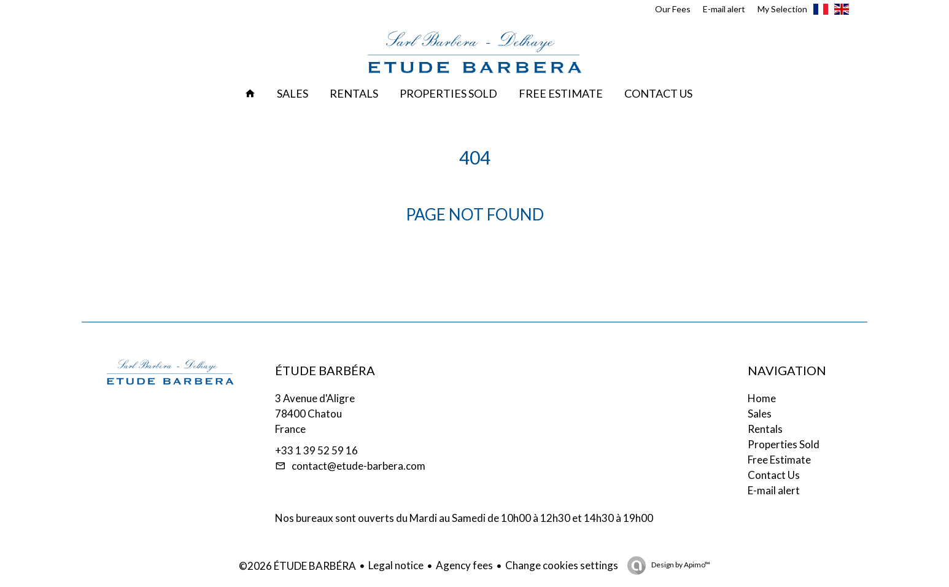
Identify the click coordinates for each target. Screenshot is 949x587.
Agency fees (464, 565)
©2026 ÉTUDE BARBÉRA (297, 565)
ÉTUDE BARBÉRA (325, 370)
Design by (680, 564)
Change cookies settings (561, 565)
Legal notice (396, 565)
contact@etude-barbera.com (358, 465)
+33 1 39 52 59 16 (316, 450)
